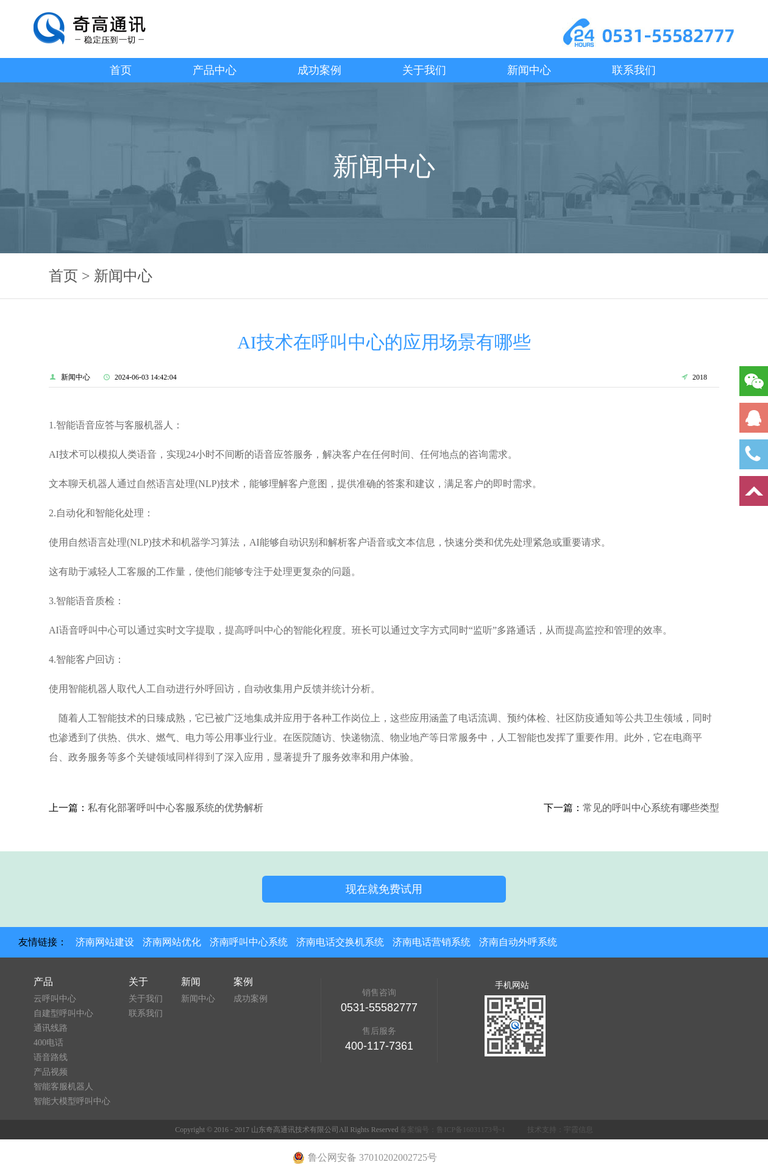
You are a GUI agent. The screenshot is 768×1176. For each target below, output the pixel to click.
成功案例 (319, 70)
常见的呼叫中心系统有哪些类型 (651, 808)
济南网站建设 (105, 942)
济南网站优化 (172, 942)
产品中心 (214, 70)
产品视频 (51, 1072)
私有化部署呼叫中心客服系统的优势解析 (175, 808)
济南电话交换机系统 (340, 942)
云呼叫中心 (55, 998)
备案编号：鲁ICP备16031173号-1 (452, 1129)
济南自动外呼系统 (518, 942)
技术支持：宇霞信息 (560, 1129)
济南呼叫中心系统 (249, 942)
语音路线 (51, 1057)
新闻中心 (529, 70)
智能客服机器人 (63, 1086)
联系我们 (634, 70)
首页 (121, 70)
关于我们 (424, 70)
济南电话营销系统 (432, 942)
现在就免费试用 (384, 889)
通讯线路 (51, 1028)
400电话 (48, 1042)
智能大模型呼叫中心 (72, 1101)
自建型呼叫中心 (63, 1013)
